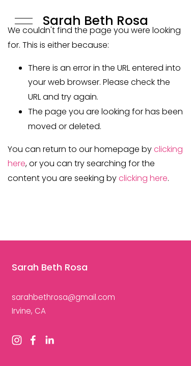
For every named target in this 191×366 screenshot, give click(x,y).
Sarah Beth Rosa (95, 20)
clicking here (143, 178)
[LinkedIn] (49, 340)
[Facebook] (33, 340)
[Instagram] (17, 340)
